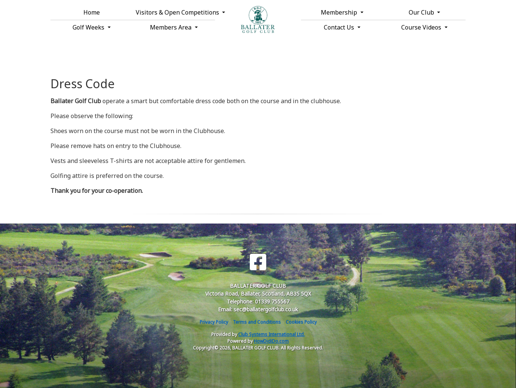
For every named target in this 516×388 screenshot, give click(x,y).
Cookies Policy (301, 322)
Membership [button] (340, 12)
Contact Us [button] (340, 27)
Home (91, 12)
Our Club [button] (422, 12)
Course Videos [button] (422, 27)
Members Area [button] (171, 27)
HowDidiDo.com (271, 341)
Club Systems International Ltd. (271, 334)
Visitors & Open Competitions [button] (175, 12)
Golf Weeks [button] (89, 27)
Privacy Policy (214, 322)
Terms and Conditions (257, 322)
